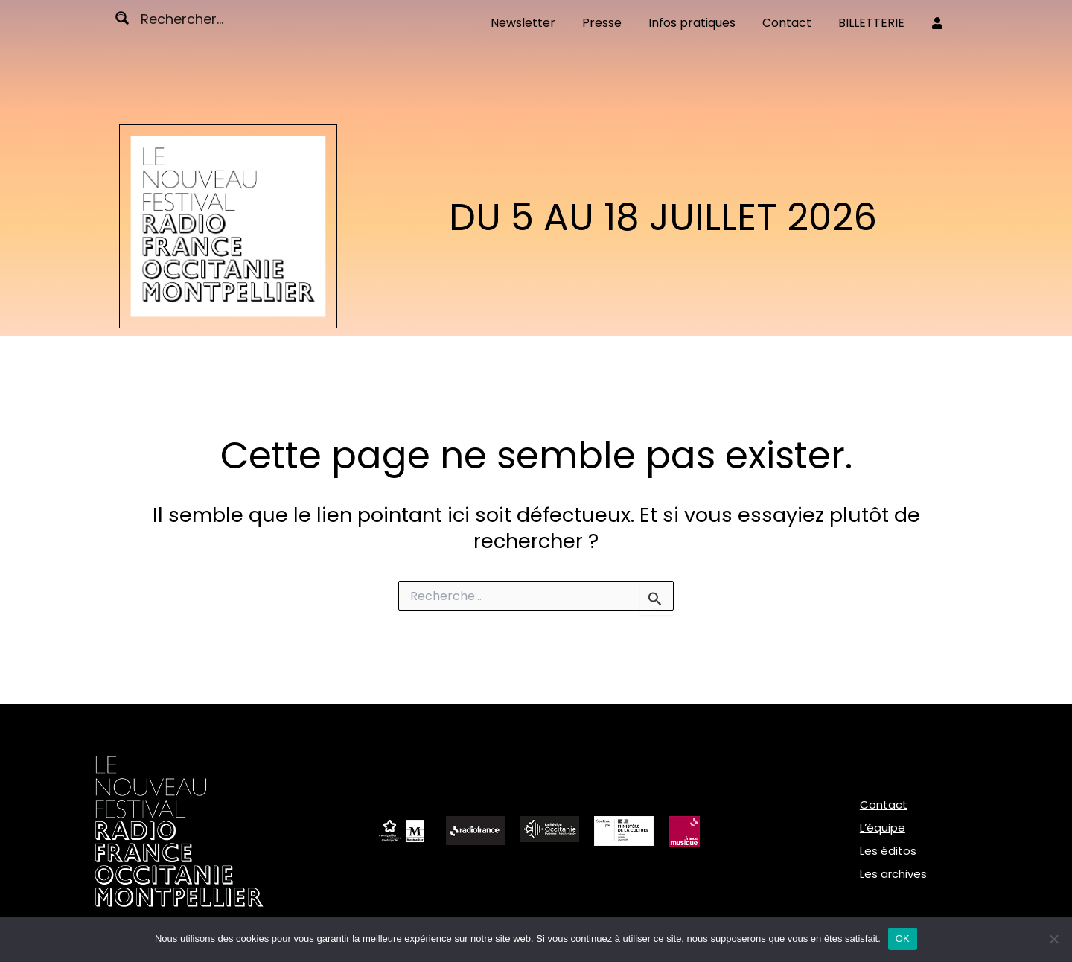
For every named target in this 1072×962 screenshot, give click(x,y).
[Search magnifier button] (122, 17)
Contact (883, 804)
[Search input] (197, 18)
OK (903, 938)
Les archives (893, 874)
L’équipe (882, 827)
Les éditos (888, 851)
